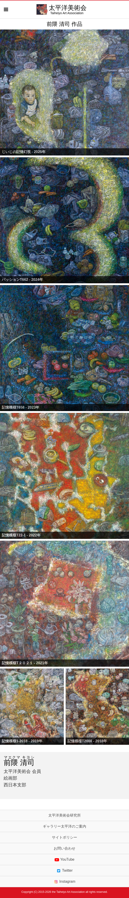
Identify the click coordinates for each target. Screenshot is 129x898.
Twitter (64, 870)
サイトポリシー (64, 837)
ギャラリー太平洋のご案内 (64, 826)
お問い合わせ (64, 848)
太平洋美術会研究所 (64, 815)
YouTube (64, 859)
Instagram (64, 881)
